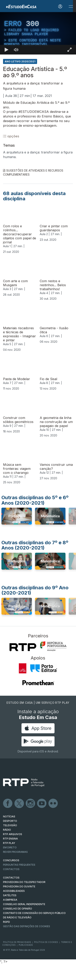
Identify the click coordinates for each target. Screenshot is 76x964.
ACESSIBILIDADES (14, 890)
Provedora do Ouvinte (19, 886)
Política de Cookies (46, 942)
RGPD (6, 921)
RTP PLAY (9, 843)
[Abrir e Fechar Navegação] (70, 6)
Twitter (19, 803)
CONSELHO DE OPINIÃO (17, 908)
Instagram (30, 803)
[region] (38, 33)
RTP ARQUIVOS (12, 834)
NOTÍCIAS (9, 816)
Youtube (42, 803)
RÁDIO (7, 829)
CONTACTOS (11, 877)
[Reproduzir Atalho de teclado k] (6, 50)
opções (11, 136)
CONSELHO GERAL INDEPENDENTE (24, 904)
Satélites (9, 895)
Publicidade (26, 945)
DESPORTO (10, 820)
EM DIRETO (10, 847)
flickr (53, 803)
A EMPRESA (10, 899)
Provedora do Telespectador (24, 882)
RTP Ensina (10, 838)
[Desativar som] (16, 50)
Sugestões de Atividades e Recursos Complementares (33, 172)
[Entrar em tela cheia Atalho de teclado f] (69, 50)
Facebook (8, 803)
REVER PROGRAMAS (15, 851)
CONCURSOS (11, 860)
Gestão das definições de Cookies (26, 926)
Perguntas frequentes (19, 864)
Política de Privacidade (17, 942)
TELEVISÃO (10, 825)
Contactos (11, 869)
